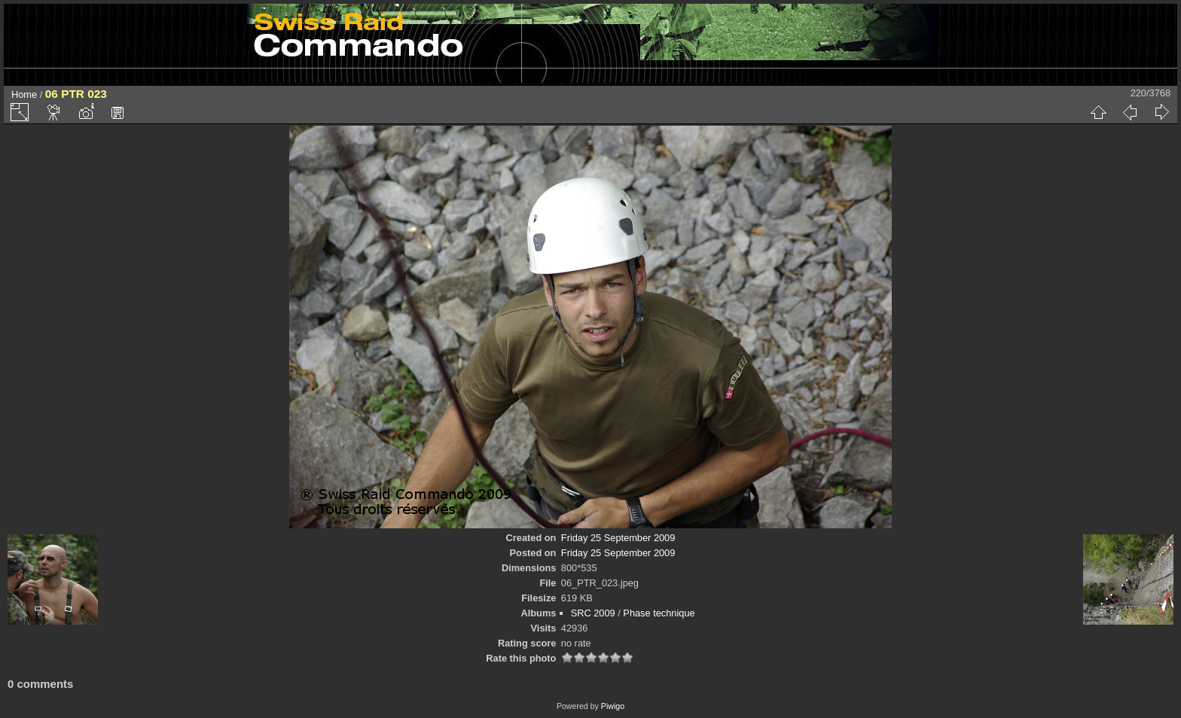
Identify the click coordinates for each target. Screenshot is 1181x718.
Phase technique (658, 613)
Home (24, 94)
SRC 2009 (593, 613)
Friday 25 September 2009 (618, 537)
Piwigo (612, 705)
